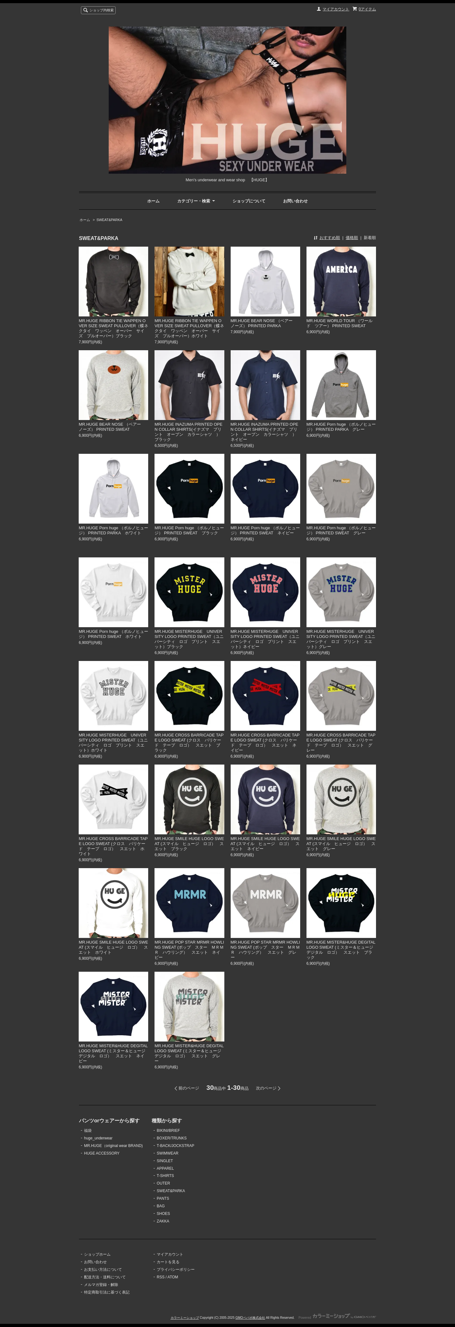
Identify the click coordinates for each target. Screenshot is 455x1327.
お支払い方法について (103, 1269)
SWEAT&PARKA (109, 220)
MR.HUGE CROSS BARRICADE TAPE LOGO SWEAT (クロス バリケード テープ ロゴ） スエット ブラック (189, 743)
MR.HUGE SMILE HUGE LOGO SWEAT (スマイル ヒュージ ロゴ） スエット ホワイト (113, 947)
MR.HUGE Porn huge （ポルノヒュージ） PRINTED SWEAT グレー (341, 530)
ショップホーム (97, 1254)
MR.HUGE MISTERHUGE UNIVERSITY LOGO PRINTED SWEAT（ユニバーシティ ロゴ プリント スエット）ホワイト (113, 743)
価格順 (352, 237)
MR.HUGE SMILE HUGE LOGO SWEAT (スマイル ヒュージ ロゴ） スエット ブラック (189, 843)
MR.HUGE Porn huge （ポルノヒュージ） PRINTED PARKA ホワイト (113, 530)
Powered (337, 1317)
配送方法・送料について (105, 1277)
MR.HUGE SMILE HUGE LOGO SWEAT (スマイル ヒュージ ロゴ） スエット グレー (341, 843)
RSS (161, 1277)
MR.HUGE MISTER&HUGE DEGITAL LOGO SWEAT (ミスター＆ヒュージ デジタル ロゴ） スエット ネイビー (114, 1053)
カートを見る (168, 1262)
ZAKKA (163, 1221)
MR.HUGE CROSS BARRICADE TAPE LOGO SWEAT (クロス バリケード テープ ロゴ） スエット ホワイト (113, 846)
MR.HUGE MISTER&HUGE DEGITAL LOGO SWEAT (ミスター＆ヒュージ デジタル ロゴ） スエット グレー (190, 1053)
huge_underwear (98, 1138)
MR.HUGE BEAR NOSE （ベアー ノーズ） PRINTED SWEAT (112, 427)
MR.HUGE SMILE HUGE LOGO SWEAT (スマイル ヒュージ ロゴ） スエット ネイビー (265, 843)
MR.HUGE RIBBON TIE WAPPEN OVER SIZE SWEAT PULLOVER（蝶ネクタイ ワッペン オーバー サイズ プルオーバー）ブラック (113, 328)
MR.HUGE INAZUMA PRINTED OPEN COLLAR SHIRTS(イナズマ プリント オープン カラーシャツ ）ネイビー (265, 432)
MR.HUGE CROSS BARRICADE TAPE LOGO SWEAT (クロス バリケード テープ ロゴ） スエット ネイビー (265, 743)
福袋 (88, 1130)
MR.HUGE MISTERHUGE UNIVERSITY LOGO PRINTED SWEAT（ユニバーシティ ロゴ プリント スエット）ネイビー (265, 639)
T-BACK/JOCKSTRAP (175, 1146)
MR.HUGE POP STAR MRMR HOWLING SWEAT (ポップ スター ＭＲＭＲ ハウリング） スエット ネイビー (189, 950)
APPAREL (165, 1168)
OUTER (163, 1183)
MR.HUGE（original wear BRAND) (113, 1146)
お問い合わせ (295, 201)
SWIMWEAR (168, 1153)
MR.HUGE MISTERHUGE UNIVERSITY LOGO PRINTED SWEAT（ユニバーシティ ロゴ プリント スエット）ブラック (189, 639)
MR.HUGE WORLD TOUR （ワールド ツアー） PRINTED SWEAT (339, 323)
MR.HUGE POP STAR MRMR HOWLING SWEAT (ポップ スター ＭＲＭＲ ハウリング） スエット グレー (265, 950)
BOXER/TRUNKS (172, 1138)
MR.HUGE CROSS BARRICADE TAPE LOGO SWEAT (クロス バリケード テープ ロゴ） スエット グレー (340, 743)
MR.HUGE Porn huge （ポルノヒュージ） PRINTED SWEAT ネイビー (265, 530)
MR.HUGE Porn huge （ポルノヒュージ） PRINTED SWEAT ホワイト (113, 634)
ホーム (153, 201)
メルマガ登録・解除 (101, 1284)
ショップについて (249, 201)
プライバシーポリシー (176, 1269)
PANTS (163, 1198)
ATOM (172, 1277)
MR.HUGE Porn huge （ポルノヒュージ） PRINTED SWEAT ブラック (189, 530)
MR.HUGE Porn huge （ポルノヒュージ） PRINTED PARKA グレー (341, 427)
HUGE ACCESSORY (101, 1153)
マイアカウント (336, 9)
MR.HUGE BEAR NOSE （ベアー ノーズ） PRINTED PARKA (264, 323)
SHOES (163, 1213)
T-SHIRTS (165, 1176)
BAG (161, 1206)
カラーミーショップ (185, 1317)
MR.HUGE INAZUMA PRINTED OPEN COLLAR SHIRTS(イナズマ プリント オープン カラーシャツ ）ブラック (188, 432)
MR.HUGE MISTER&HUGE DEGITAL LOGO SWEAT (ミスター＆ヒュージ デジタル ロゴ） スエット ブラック (341, 950)
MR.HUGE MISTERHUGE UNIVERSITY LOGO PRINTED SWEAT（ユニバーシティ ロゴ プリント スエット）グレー (340, 639)
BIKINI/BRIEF (168, 1130)
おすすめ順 (329, 237)
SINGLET (165, 1161)
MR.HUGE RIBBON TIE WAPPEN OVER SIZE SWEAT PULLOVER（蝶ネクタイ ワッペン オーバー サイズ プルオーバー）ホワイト (189, 328)
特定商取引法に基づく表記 (107, 1292)
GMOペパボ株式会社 (250, 1317)
